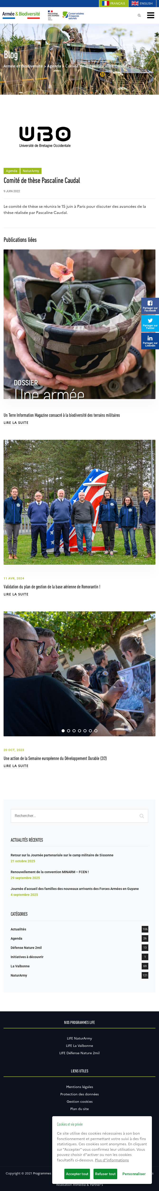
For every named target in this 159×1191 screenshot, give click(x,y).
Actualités (18, 929)
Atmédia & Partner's (88, 1185)
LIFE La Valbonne (79, 1046)
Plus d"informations (112, 1160)
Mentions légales (79, 1087)
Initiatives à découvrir (27, 957)
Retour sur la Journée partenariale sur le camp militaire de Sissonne (62, 855)
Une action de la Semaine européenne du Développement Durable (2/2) (55, 758)
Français (117, 3)
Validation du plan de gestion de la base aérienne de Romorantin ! (52, 587)
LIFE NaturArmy (79, 1038)
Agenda (11, 171)
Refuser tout (105, 1174)
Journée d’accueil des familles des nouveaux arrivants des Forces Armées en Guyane (75, 889)
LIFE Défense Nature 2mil (79, 1053)
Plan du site (79, 1109)
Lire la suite (16, 423)
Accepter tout (77, 1174)
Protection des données (79, 1094)
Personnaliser (133, 1174)
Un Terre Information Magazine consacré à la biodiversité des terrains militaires (62, 415)
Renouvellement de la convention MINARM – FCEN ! (50, 872)
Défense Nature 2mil (26, 948)
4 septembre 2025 (24, 895)
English (146, 3)
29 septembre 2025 (25, 878)
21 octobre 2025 (23, 861)
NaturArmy (31, 171)
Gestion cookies (80, 1101)
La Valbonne (20, 966)
